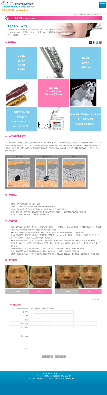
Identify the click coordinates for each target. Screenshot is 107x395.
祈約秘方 (83, 14)
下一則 (96, 299)
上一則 (91, 299)
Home (78, 14)
